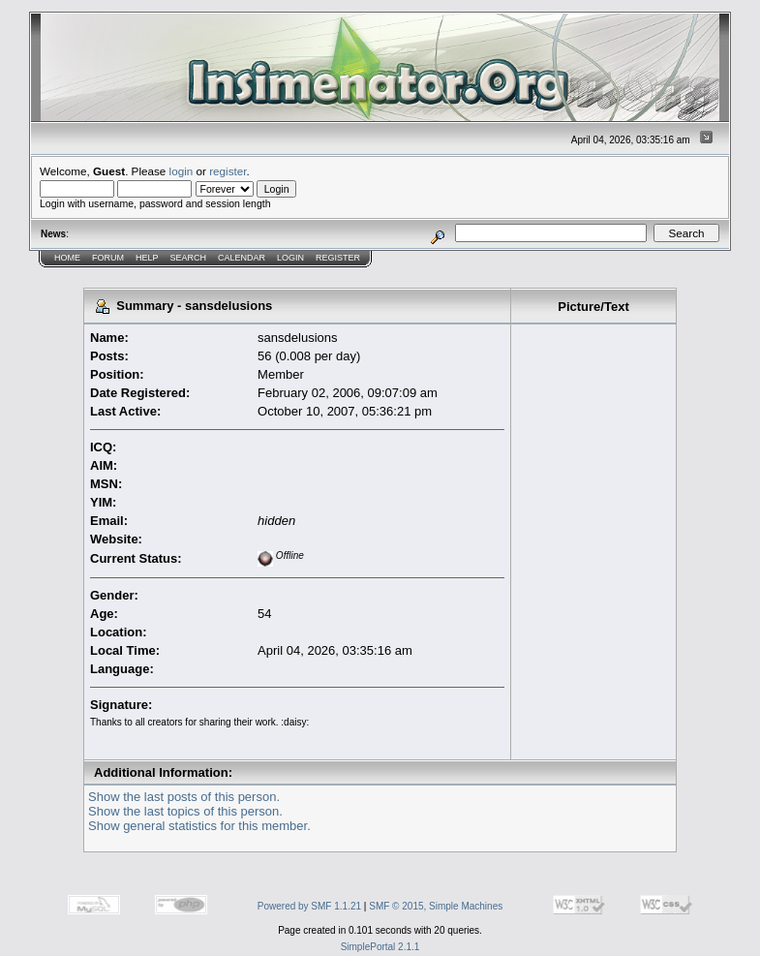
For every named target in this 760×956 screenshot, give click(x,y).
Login (290, 257)
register (227, 171)
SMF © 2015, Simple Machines (435, 906)
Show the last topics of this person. (185, 811)
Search (188, 257)
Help (147, 257)
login (181, 171)
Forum (108, 257)
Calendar (241, 257)
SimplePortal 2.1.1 (380, 946)
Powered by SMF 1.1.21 (309, 906)
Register (338, 257)
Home (67, 257)
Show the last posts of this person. (184, 796)
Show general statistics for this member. (199, 825)
